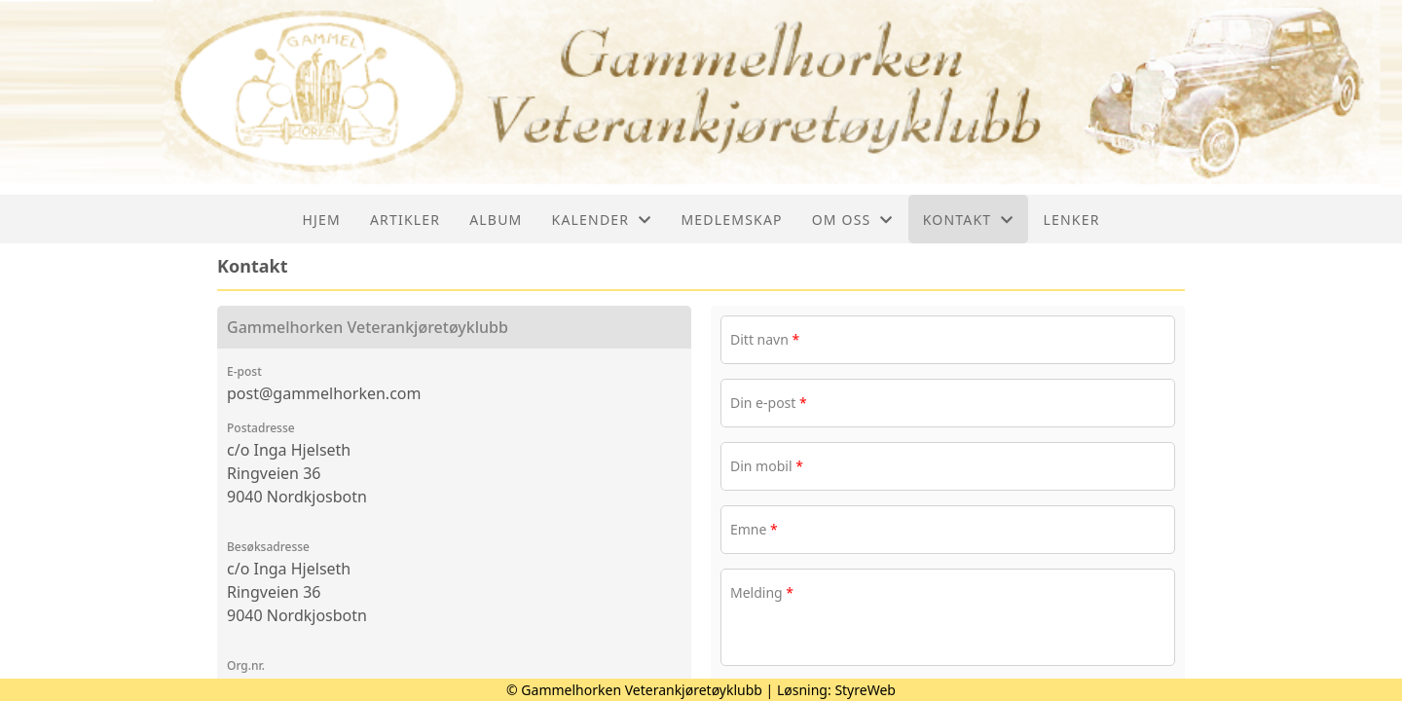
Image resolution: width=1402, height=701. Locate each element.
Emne (754, 529)
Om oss (853, 219)
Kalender (602, 219)
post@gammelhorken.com (324, 393)
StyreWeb (865, 690)
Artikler (405, 219)
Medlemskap (731, 219)
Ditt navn (764, 339)
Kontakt (969, 219)
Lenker (1071, 219)
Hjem (321, 219)
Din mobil (766, 466)
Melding (761, 592)
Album (495, 219)
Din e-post (768, 402)
